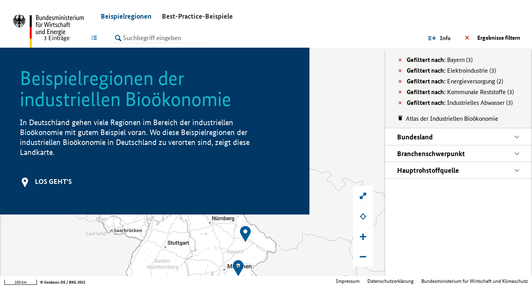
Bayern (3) (439, 60)
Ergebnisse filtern (498, 37)
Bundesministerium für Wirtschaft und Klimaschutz (474, 281)
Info (445, 38)
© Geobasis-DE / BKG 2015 (62, 282)
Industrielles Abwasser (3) (460, 102)
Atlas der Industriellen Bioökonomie (452, 118)
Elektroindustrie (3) (451, 70)
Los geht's (53, 181)
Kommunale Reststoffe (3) (460, 92)
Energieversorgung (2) (455, 81)
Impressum (347, 281)
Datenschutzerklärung (390, 281)
